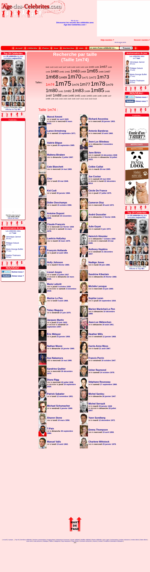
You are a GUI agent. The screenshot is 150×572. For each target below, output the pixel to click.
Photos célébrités (97, 539)
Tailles (51, 541)
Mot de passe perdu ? (120, 43)
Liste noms (29, 541)
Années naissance (124, 539)
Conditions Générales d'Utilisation (113, 541)
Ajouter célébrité (75, 539)
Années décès (135, 539)
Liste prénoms (38, 541)
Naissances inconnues (62, 539)
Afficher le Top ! (13, 109)
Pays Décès (75, 541)
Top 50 (17, 539)
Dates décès (143, 539)
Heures (95, 541)
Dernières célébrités (26, 539)
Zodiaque (45, 541)
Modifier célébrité (86, 539)
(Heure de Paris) (13, 218)
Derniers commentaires (39, 539)
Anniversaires (114, 539)
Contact (100, 541)
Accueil (5, 539)
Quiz (104, 539)
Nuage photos (51, 539)
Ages (107, 539)
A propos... (11, 539)
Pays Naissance (66, 541)
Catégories (57, 541)
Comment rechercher (86, 541)
